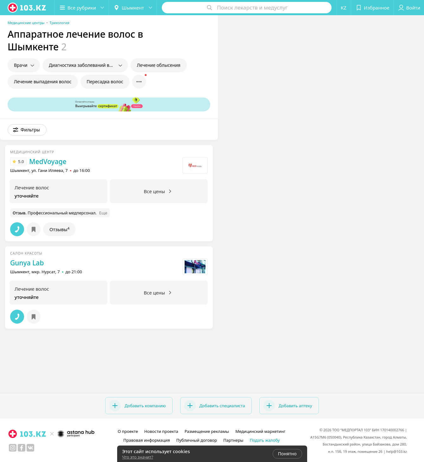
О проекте (128, 431)
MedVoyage (47, 161)
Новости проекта (161, 431)
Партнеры (233, 440)
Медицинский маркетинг (260, 431)
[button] (81, 7)
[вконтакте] (30, 448)
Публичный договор (196, 440)
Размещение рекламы (207, 431)
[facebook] (21, 448)
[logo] (27, 8)
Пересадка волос (105, 82)
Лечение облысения (158, 65)
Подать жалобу (265, 440)
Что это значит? (137, 457)
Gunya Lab (27, 263)
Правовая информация (146, 440)
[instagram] (12, 448)
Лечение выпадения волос (43, 82)
